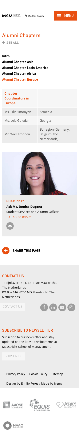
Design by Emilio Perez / (23, 383)
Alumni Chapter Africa (19, 74)
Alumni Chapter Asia (17, 62)
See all (13, 42)
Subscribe (14, 356)
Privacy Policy (15, 374)
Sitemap (57, 374)
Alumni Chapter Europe (20, 79)
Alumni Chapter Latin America (25, 68)
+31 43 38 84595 (19, 217)
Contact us (12, 307)
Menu (65, 16)
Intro (6, 56)
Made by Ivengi (52, 383)
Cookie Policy (38, 374)
